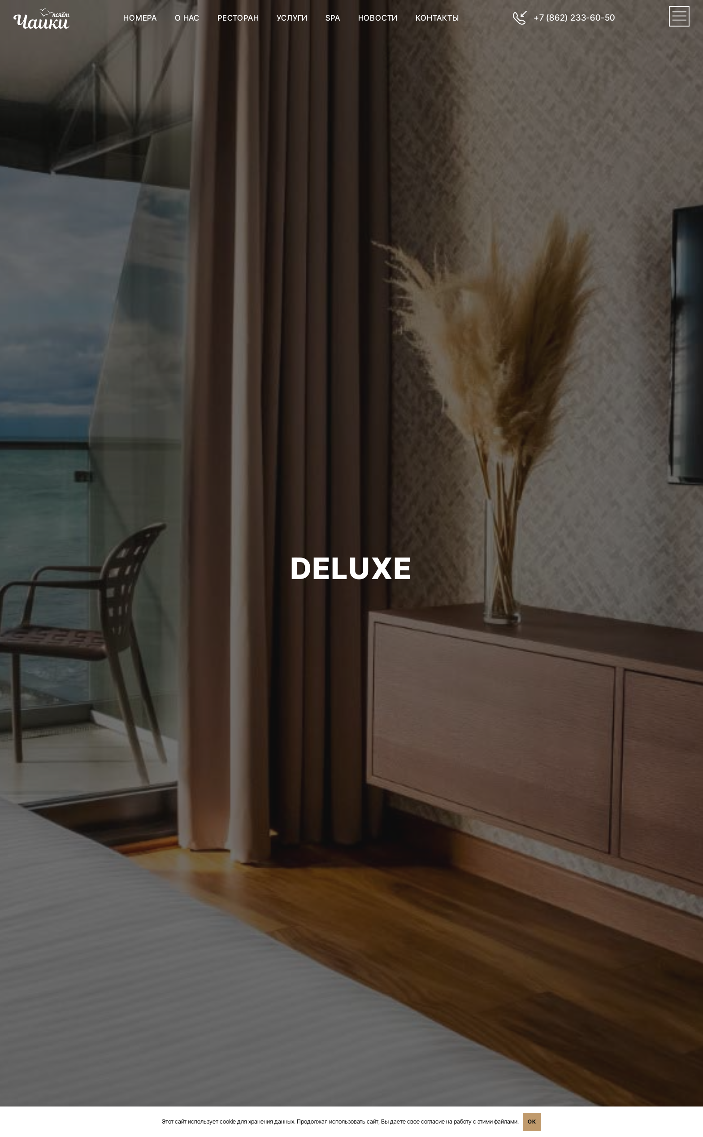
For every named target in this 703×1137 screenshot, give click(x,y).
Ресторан (238, 17)
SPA (332, 17)
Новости (378, 17)
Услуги (292, 17)
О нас (187, 17)
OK (532, 1121)
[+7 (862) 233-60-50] (519, 18)
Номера (140, 17)
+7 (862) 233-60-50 (574, 18)
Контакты (437, 17)
